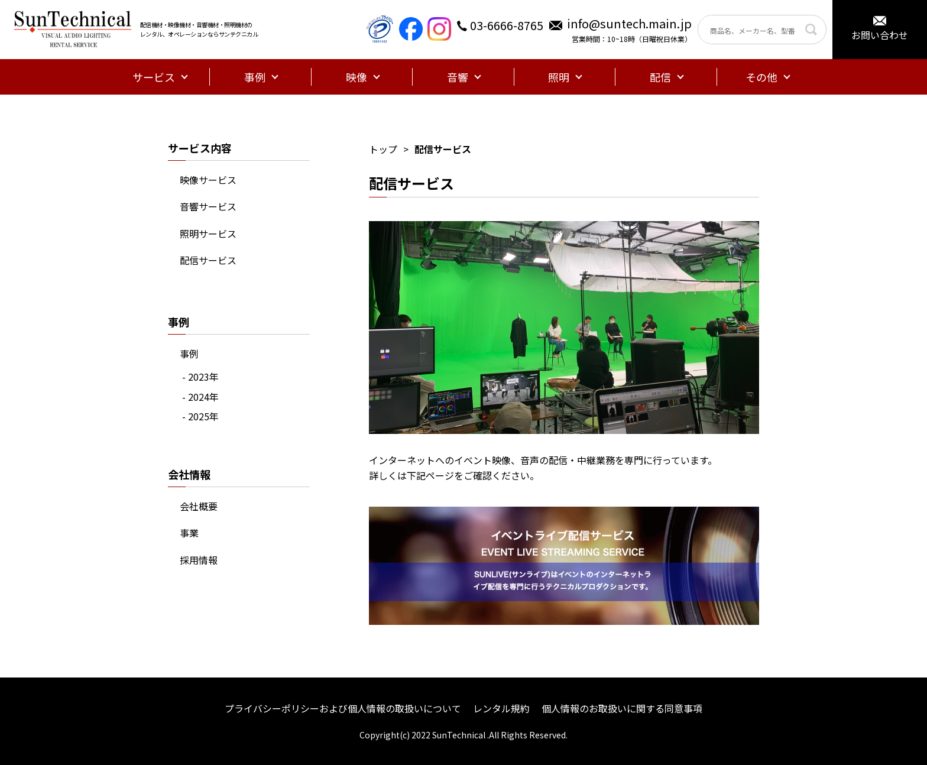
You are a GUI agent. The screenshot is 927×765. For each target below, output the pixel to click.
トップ (383, 149)
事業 (189, 533)
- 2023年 (200, 376)
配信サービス (208, 260)
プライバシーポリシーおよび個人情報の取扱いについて (343, 708)
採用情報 (199, 560)
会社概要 (199, 506)
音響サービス (208, 206)
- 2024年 (200, 397)
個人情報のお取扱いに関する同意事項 (622, 708)
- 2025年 (200, 416)
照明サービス (208, 233)
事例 (189, 353)
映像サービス (208, 180)
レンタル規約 (501, 708)
